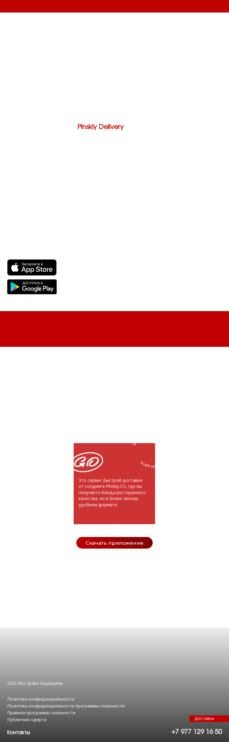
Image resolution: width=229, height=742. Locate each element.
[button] (18, 732)
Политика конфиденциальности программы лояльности (66, 706)
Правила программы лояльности (41, 712)
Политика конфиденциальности (40, 699)
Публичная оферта (27, 719)
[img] (32, 286)
